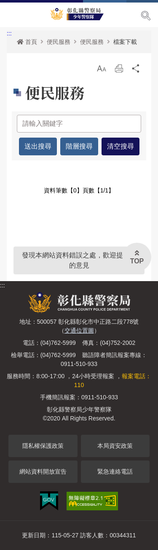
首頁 (27, 41)
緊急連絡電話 (115, 471)
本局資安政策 (115, 445)
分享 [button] (136, 71)
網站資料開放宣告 (43, 471)
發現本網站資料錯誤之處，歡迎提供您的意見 (79, 260)
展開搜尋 (146, 15)
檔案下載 (125, 41)
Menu (12, 15)
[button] (101, 68)
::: (9, 33)
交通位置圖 (79, 330)
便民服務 (58, 41)
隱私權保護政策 (43, 445)
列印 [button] (118, 71)
